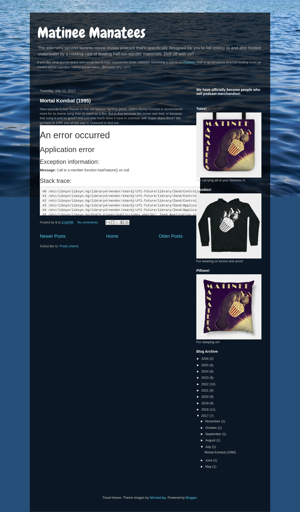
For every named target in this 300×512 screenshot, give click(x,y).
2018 (205, 409)
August (210, 440)
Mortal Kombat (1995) (65, 100)
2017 (205, 416)
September (213, 434)
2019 (205, 403)
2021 (205, 390)
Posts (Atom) (69, 246)
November (213, 421)
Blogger (191, 497)
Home (112, 236)
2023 (205, 377)
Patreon (189, 62)
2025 (205, 365)
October (211, 428)
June (209, 460)
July (208, 447)
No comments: (88, 222)
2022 (205, 384)
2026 (205, 358)
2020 (205, 397)
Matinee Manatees (91, 32)
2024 (205, 371)
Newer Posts (53, 236)
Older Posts (171, 236)
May (208, 466)
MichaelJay (158, 497)
